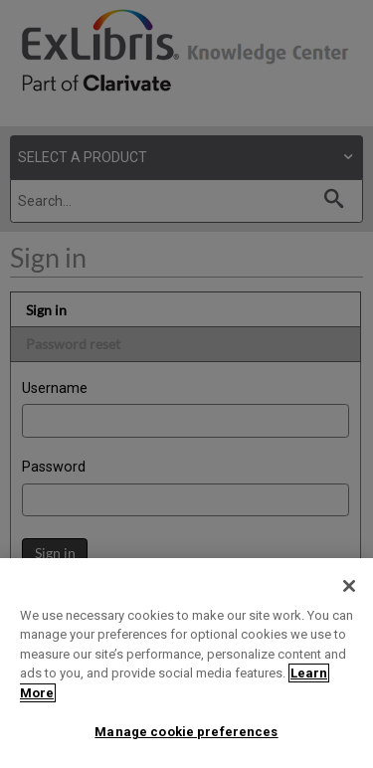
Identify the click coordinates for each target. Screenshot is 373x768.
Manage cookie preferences (186, 731)
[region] (186, 663)
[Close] (349, 586)
